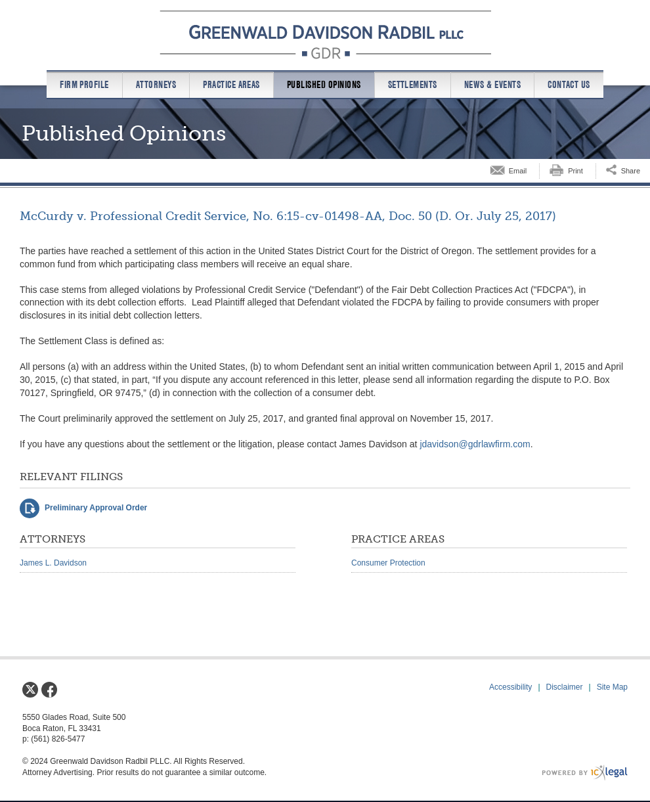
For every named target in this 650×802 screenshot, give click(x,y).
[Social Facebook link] (49, 690)
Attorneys (156, 84)
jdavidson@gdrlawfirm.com (475, 444)
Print (575, 171)
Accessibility (510, 687)
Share (630, 171)
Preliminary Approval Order (96, 507)
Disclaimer (564, 687)
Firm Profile (84, 84)
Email (518, 171)
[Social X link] (30, 690)
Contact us (569, 84)
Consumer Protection (388, 563)
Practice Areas (231, 84)
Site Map (612, 687)
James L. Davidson (53, 563)
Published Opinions (324, 84)
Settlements (412, 84)
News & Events (492, 84)
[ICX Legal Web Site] (585, 773)
